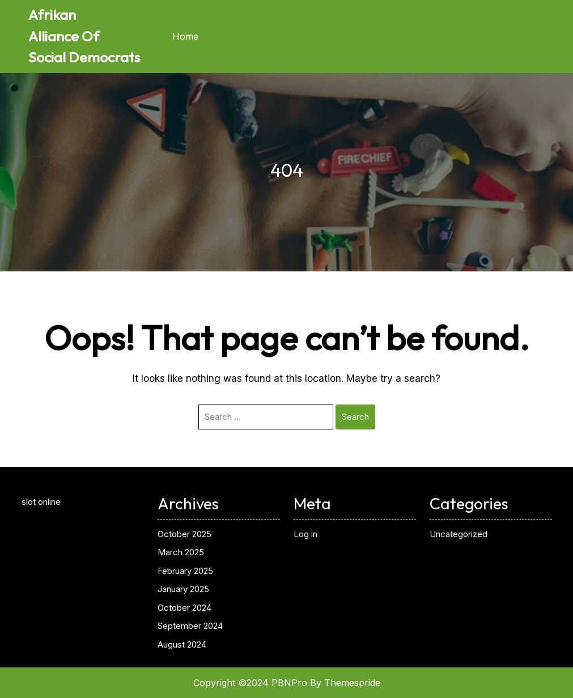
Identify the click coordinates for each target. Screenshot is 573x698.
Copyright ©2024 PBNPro (250, 682)
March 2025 (181, 552)
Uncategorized (458, 534)
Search (355, 416)
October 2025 (184, 534)
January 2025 (183, 589)
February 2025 (185, 570)
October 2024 (184, 607)
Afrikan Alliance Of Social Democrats (84, 36)
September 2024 (190, 625)
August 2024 (182, 644)
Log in (305, 534)
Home (185, 36)
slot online (41, 501)
